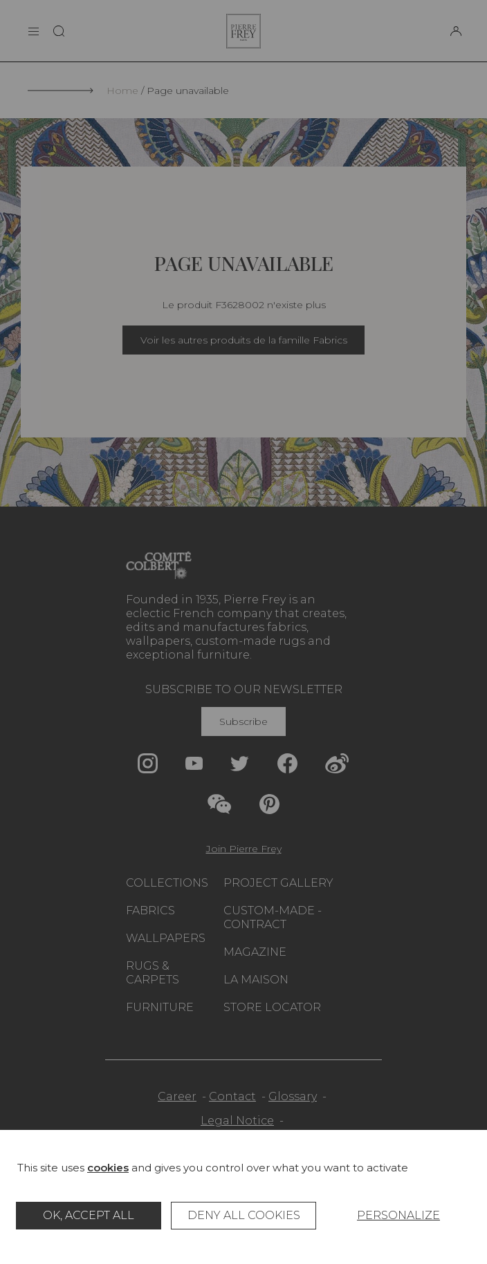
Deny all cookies (243, 1215)
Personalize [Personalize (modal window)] (398, 1215)
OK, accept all (88, 1215)
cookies (108, 1167)
